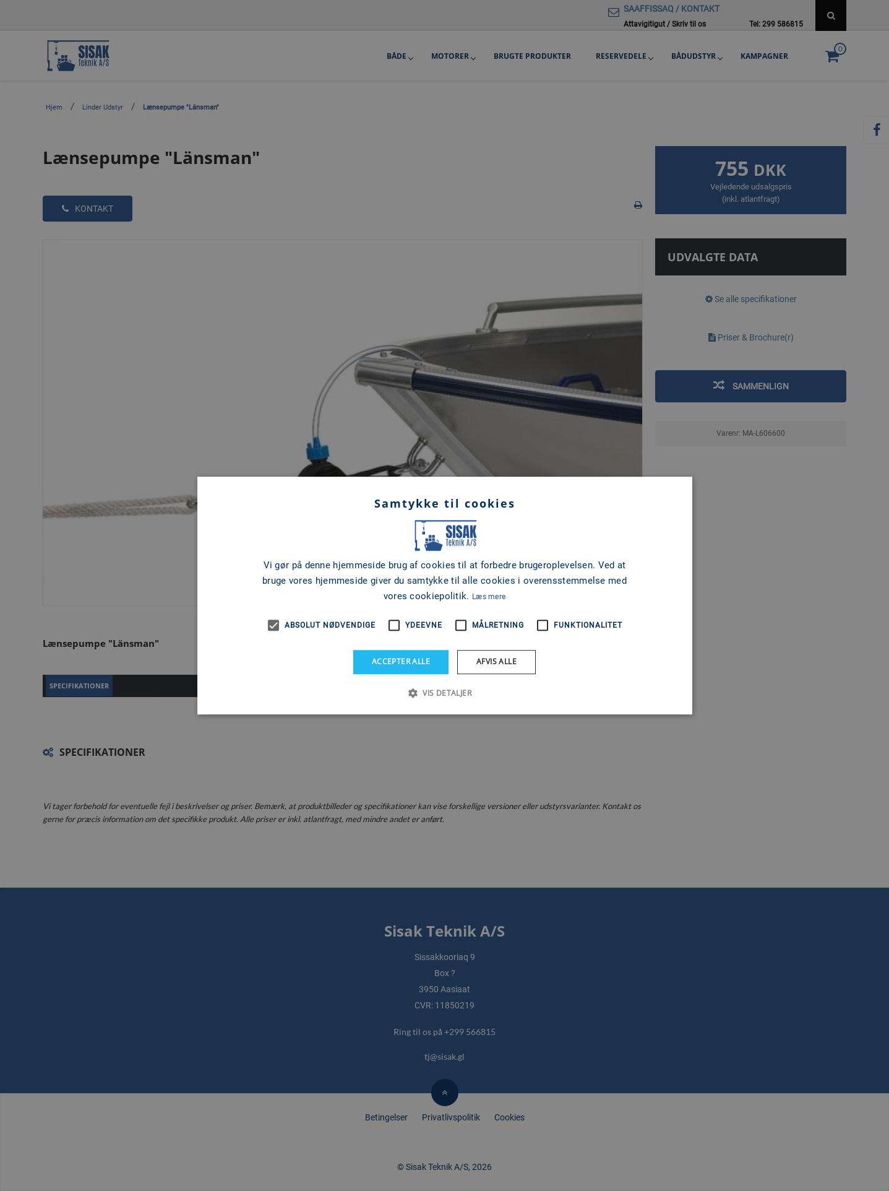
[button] (444, 692)
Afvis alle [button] (496, 661)
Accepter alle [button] (401, 661)
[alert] (444, 595)
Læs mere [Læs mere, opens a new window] (488, 596)
